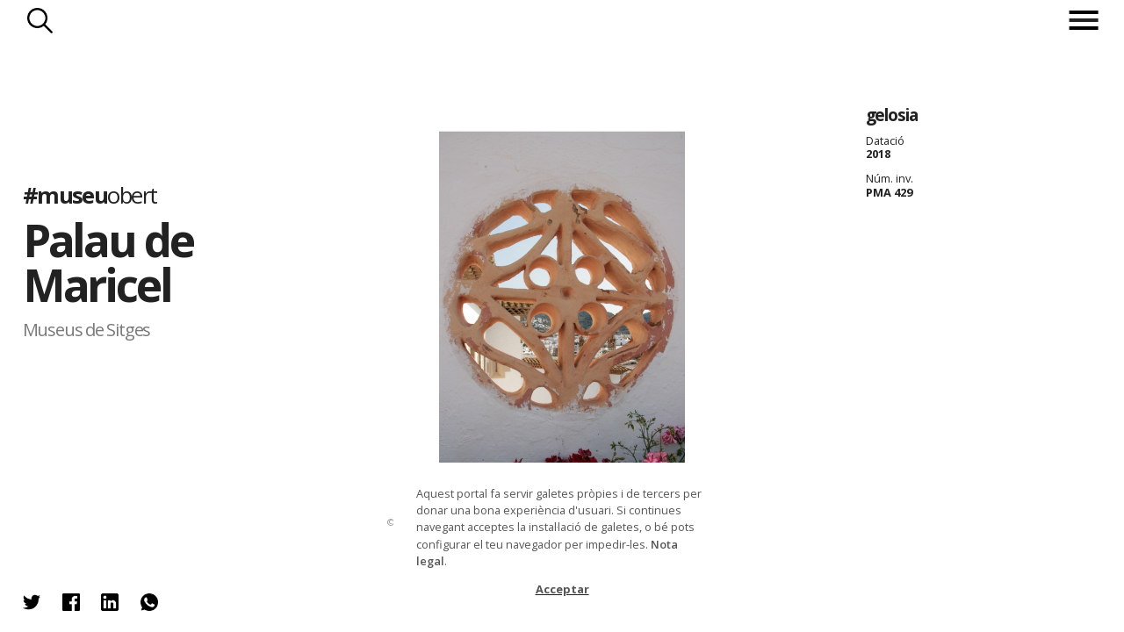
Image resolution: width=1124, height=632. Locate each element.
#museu (90, 195)
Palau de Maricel (108, 263)
